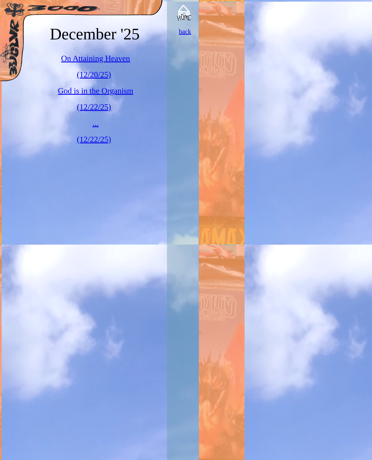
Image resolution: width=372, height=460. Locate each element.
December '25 (95, 34)
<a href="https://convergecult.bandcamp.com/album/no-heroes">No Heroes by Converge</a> (222, 31)
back (185, 31)
